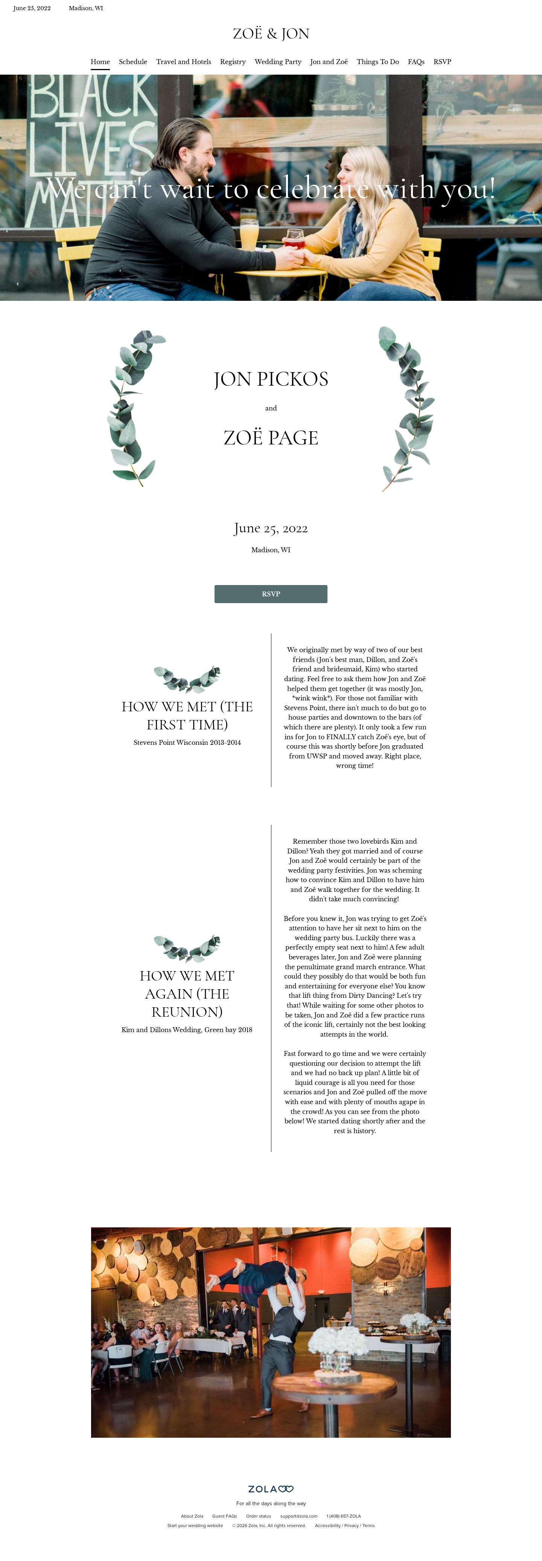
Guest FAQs (224, 1516)
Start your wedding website (195, 1526)
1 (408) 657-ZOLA (344, 1516)
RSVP (442, 62)
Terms (368, 1526)
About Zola (192, 1516)
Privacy (351, 1526)
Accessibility (328, 1526)
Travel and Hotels (183, 62)
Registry (233, 62)
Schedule (133, 62)
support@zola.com (299, 1516)
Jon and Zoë (329, 62)
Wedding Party (278, 62)
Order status (258, 1516)
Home (100, 62)
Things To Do (378, 62)
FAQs (416, 62)
